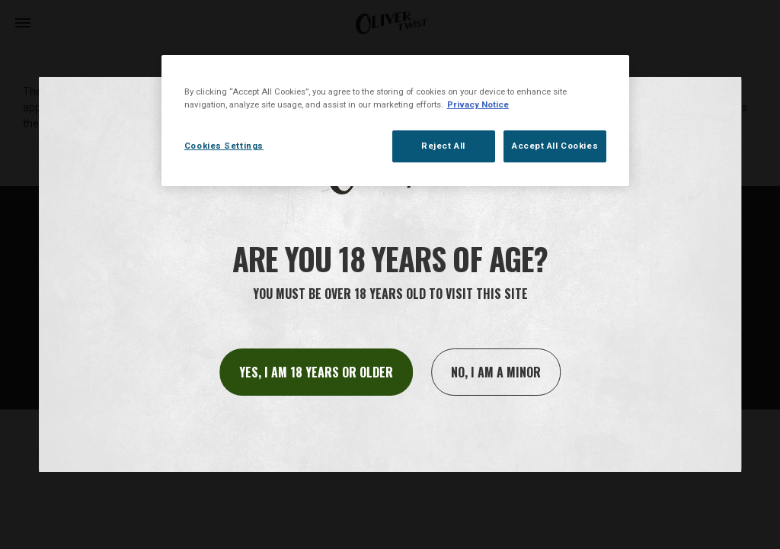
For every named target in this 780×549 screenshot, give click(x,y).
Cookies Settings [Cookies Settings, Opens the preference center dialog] (224, 145)
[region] (395, 120)
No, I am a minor (496, 372)
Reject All (443, 145)
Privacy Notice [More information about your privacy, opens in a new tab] (478, 104)
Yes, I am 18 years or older (316, 372)
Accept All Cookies (555, 145)
